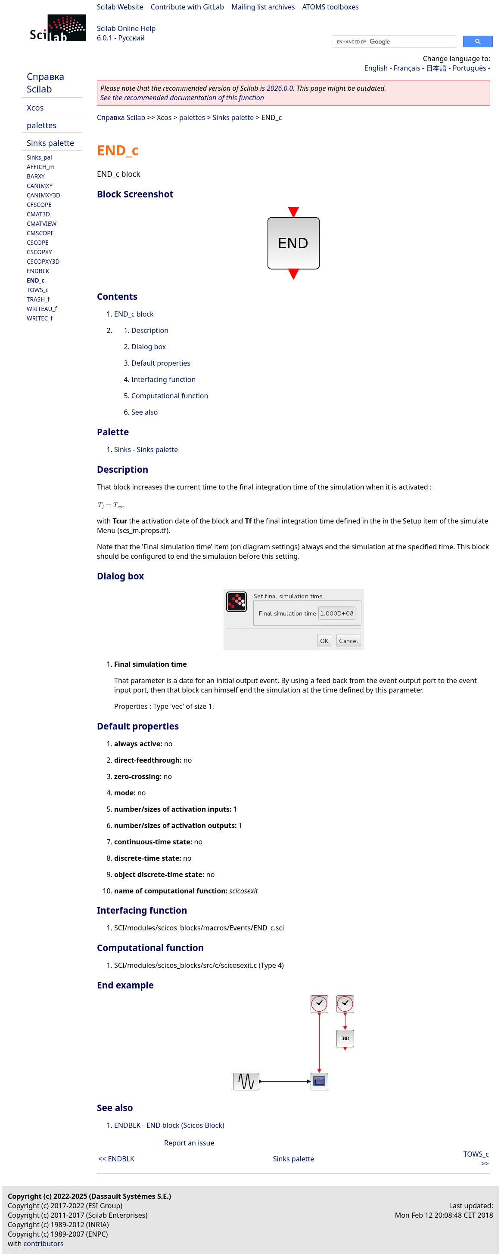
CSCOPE (38, 242)
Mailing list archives (263, 7)
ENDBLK (38, 271)
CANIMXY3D (43, 195)
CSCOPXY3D (43, 261)
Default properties (160, 363)
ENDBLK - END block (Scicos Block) (169, 1125)
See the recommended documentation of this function (182, 97)
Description (149, 330)
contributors (44, 1243)
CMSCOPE (40, 233)
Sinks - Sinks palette (146, 449)
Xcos (35, 107)
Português (469, 68)
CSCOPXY (39, 252)
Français (407, 68)
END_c (35, 280)
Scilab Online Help (126, 28)
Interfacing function (163, 379)
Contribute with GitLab (187, 7)
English (376, 68)
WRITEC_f (40, 318)
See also (144, 412)
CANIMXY (40, 186)
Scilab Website (120, 7)
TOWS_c (37, 290)
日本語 (436, 68)
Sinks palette (50, 142)
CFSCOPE (39, 204)
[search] (394, 42)
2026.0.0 (280, 88)
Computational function (169, 395)
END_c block (134, 314)
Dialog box (148, 346)
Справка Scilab (45, 82)
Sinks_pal (39, 157)
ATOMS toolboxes (330, 7)
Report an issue (189, 1143)
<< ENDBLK (116, 1159)
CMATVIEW (41, 223)
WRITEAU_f (42, 309)
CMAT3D (38, 214)
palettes (41, 125)
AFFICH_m (41, 167)
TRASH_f (38, 299)
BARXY (36, 176)
